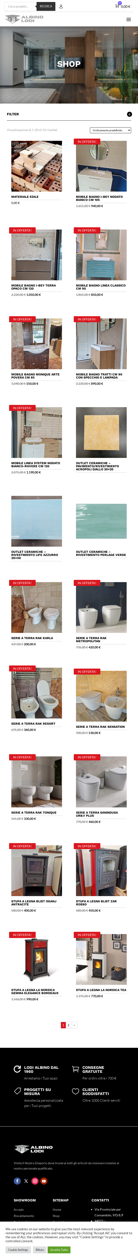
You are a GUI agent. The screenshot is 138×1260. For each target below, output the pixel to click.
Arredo (19, 1209)
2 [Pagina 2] (68, 1025)
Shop (56, 1216)
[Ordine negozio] (110, 130)
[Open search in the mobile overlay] (29, 6)
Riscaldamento (24, 1216)
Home (57, 1209)
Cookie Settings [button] (18, 1250)
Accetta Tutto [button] (59, 1250)
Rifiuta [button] (40, 1250)
